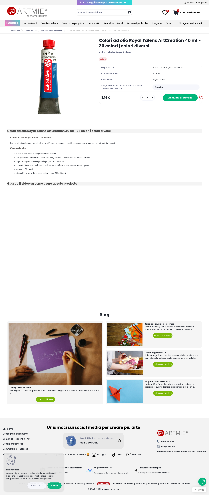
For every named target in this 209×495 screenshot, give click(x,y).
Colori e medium (49, 23)
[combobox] (175, 87)
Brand (169, 23)
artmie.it (186, 483)
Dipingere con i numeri (190, 23)
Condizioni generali (13, 443)
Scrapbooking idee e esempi (159, 324)
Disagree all (36, 485)
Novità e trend (29, 23)
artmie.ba (117, 483)
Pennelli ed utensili (113, 23)
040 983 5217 (167, 441)
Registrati (202, 2)
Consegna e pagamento (16, 433)
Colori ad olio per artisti (51, 30)
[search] (129, 13)
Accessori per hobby (137, 23)
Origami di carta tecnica (157, 381)
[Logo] (27, 12)
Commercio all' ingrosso (15, 448)
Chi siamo (8, 428)
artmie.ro (128, 483)
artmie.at (164, 483)
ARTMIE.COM (103, 483)
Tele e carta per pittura (73, 23)
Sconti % (12, 23)
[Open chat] (202, 482)
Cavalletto (94, 23)
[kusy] (147, 98)
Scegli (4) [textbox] (159, 87)
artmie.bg (140, 483)
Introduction (14, 30)
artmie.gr (175, 483)
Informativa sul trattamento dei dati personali (181, 451)
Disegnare (157, 23)
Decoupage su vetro (155, 352)
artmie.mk (152, 483)
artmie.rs (68, 483)
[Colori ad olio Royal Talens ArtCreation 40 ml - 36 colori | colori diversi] (49, 76)
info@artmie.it (168, 446)
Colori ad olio (31, 30)
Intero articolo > (46, 399)
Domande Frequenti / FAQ (16, 438)
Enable (54, 485)
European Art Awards (102, 467)
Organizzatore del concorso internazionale (111, 473)
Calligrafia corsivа (20, 387)
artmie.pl (90, 483)
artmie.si (79, 483)
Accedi (190, 2)
